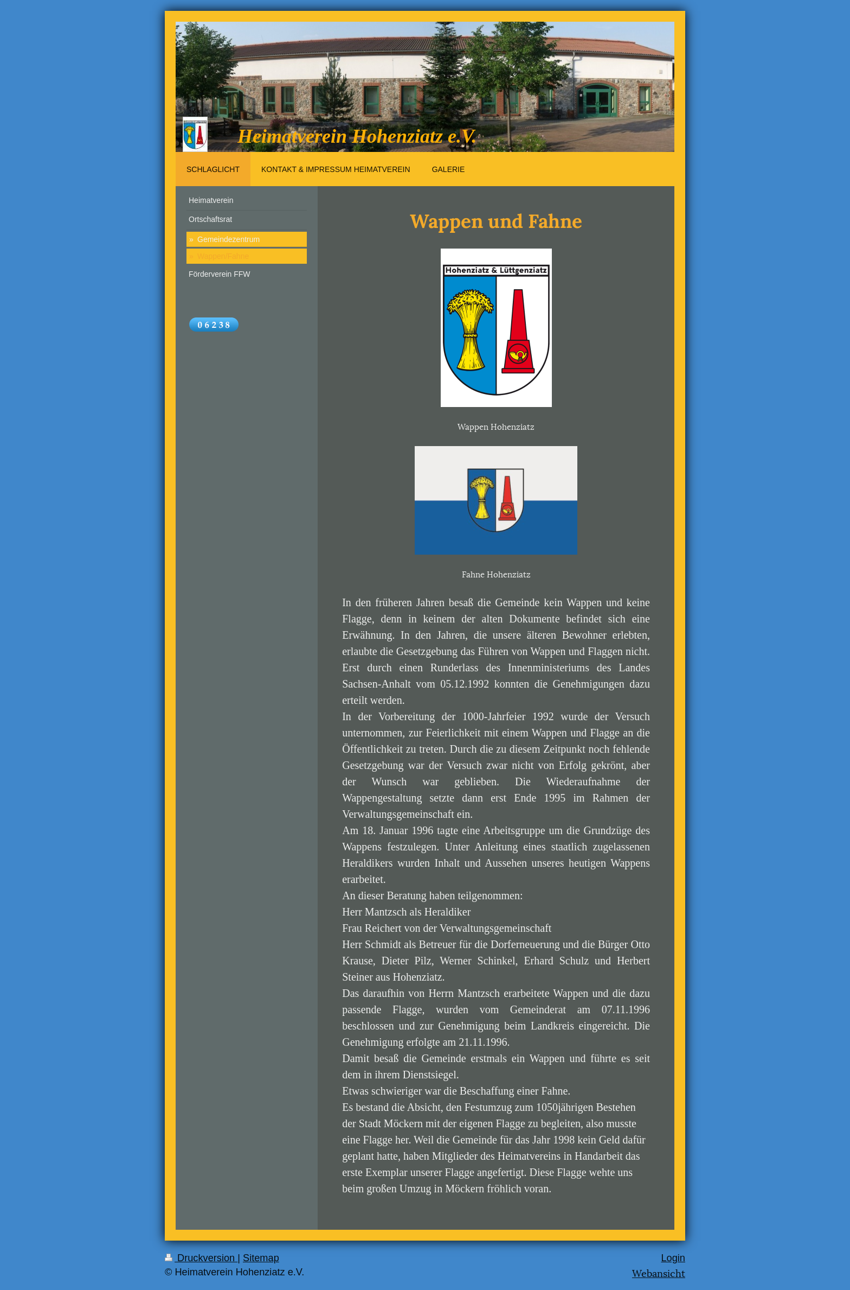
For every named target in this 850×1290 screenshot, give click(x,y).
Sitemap (261, 1258)
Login (673, 1258)
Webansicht (658, 1272)
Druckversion (201, 1258)
